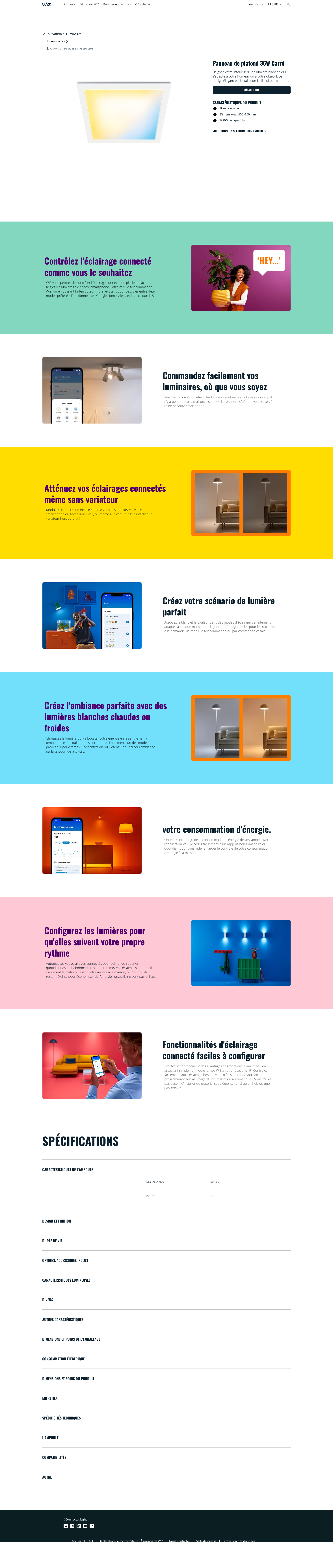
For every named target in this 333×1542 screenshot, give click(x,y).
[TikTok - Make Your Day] (92, 1526)
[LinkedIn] (79, 1526)
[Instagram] (73, 1526)
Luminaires (57, 41)
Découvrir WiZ (89, 4)
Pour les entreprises (117, 4)
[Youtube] (86, 1526)
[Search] (288, 4)
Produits (69, 4)
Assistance (256, 4)
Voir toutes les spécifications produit (240, 131)
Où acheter (142, 4)
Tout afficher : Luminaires (62, 34)
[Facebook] (66, 1526)
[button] (275, 4)
